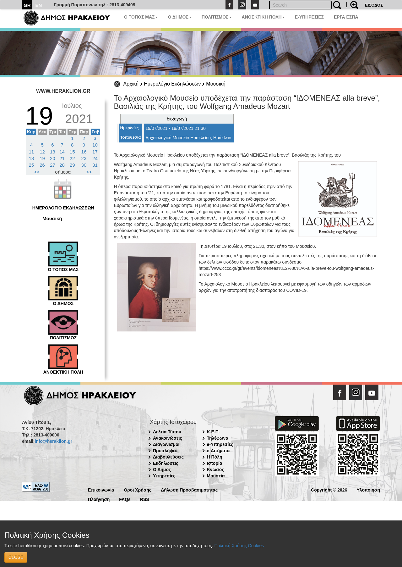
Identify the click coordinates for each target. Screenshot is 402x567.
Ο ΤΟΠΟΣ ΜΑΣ (141, 16)
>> (89, 172)
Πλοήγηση (99, 499)
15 (72, 151)
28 (62, 165)
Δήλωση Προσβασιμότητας (189, 489)
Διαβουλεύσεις (168, 456)
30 (84, 165)
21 (62, 158)
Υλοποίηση (368, 489)
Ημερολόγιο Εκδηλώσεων (172, 83)
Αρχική (131, 83)
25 (31, 165)
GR (27, 5)
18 (31, 158)
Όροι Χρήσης (138, 489)
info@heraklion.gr (53, 441)
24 (95, 158)
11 (31, 151)
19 (42, 158)
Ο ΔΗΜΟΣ (179, 16)
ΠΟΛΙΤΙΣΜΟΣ (217, 16)
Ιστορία (214, 463)
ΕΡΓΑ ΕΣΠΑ (346, 16)
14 (62, 151)
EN (38, 5)
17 (95, 151)
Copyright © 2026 (329, 489)
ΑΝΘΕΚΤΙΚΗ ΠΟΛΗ (263, 16)
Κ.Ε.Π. (213, 431)
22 (72, 158)
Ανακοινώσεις (167, 438)
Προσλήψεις (166, 450)
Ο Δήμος (162, 469)
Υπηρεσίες (164, 475)
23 (84, 158)
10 (95, 144)
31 (95, 165)
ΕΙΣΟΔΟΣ (374, 5)
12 (42, 151)
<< (37, 172)
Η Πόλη (214, 456)
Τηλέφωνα (217, 438)
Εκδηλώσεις (165, 463)
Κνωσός (215, 469)
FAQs (125, 499)
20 (52, 158)
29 (72, 165)
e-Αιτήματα (218, 450)
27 (52, 165)
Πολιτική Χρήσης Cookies (239, 545)
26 (42, 165)
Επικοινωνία (101, 489)
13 (52, 151)
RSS (144, 499)
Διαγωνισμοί (166, 444)
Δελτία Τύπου (167, 431)
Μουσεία (216, 475)
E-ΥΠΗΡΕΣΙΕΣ (309, 16)
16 (84, 151)
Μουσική (215, 83)
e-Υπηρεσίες (220, 444)
